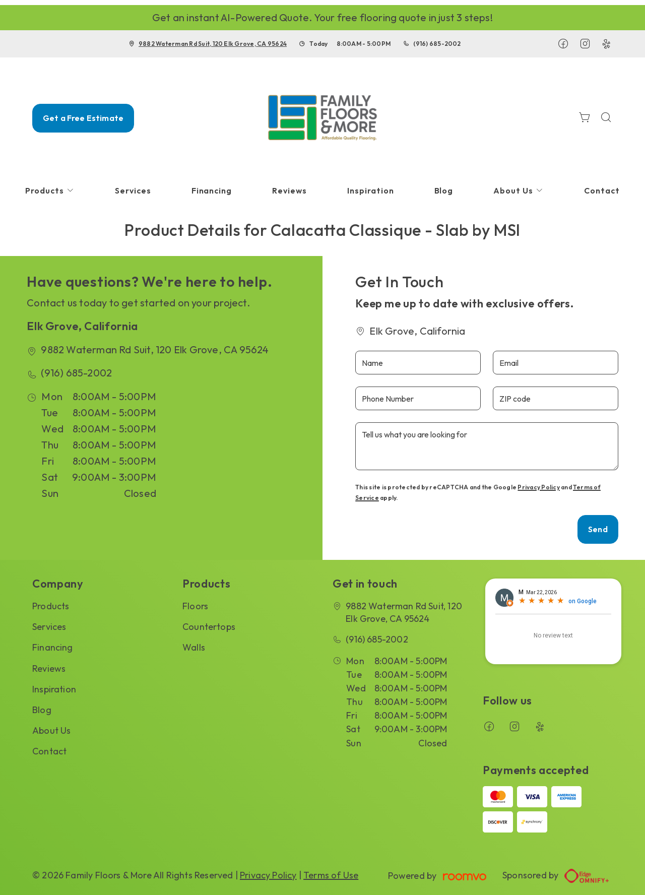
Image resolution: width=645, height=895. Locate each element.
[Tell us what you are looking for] (486, 446)
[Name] (418, 362)
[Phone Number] (418, 398)
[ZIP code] (555, 398)
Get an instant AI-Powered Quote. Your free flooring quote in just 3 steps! (322, 17)
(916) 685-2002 (437, 43)
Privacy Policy (538, 487)
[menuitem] (50, 191)
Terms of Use (330, 875)
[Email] (555, 362)
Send (598, 529)
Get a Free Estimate (83, 118)
